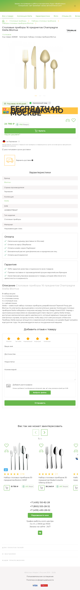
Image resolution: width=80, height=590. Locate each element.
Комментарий (10, 369)
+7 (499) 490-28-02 (40, 510)
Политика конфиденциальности (40, 580)
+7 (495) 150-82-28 (40, 502)
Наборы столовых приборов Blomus (42, 37)
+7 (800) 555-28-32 (40, 506)
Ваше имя (8, 346)
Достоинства (9, 354)
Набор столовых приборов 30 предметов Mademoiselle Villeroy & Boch (53, 480)
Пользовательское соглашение (40, 576)
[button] (36, 432)
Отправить (40, 403)
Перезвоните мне (40, 515)
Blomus (7, 182)
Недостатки (9, 362)
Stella (6, 201)
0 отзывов (7, 35)
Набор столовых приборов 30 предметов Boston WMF (18, 478)
